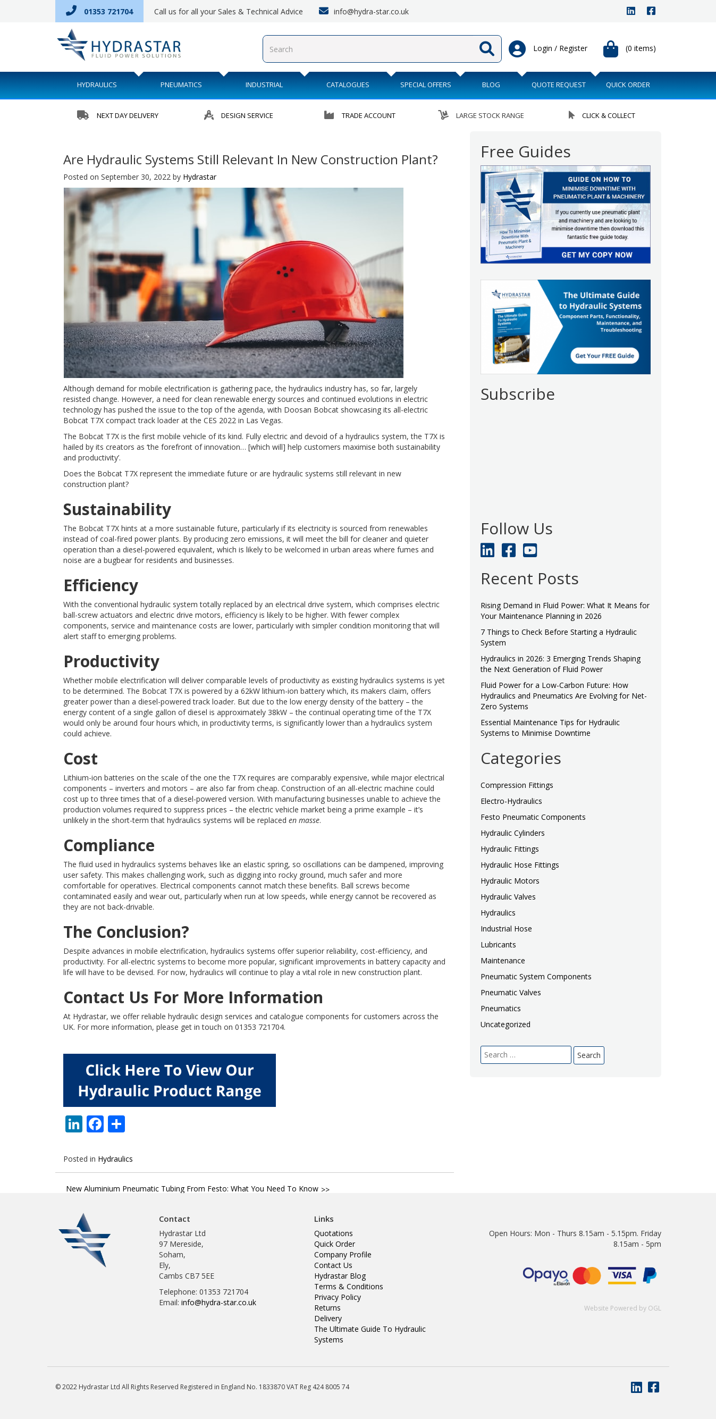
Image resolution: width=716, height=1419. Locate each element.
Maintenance (503, 960)
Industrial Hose (506, 928)
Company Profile (343, 1254)
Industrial (264, 84)
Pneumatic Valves (511, 992)
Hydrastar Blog (340, 1276)
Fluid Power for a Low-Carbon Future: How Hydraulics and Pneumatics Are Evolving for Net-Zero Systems (564, 695)
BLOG (491, 84)
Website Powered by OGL (622, 1308)
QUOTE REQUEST (559, 84)
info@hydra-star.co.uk (364, 11)
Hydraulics (97, 84)
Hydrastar (199, 177)
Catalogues (347, 84)
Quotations (333, 1233)
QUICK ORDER (628, 84)
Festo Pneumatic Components (533, 817)
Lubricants (498, 944)
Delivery (328, 1318)
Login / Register (548, 48)
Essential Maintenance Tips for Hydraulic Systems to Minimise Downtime (550, 727)
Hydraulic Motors (510, 881)
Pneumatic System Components (536, 976)
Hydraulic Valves (508, 897)
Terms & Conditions (348, 1286)
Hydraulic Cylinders (513, 833)
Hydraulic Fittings (510, 849)
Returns (327, 1308)
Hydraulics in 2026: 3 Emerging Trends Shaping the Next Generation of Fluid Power (561, 663)
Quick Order (334, 1244)
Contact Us (333, 1265)
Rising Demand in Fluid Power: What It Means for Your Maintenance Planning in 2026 (565, 610)
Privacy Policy (337, 1297)
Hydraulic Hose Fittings (520, 865)
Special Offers (425, 84)
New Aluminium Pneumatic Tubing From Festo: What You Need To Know (192, 1188)
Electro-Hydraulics (511, 801)
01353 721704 (99, 11)
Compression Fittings (517, 785)
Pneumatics (181, 84)
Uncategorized (505, 1024)
